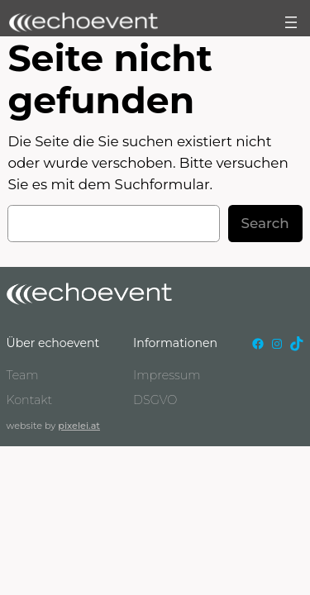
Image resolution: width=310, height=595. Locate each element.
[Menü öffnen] (291, 22)
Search (265, 223)
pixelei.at (79, 425)
